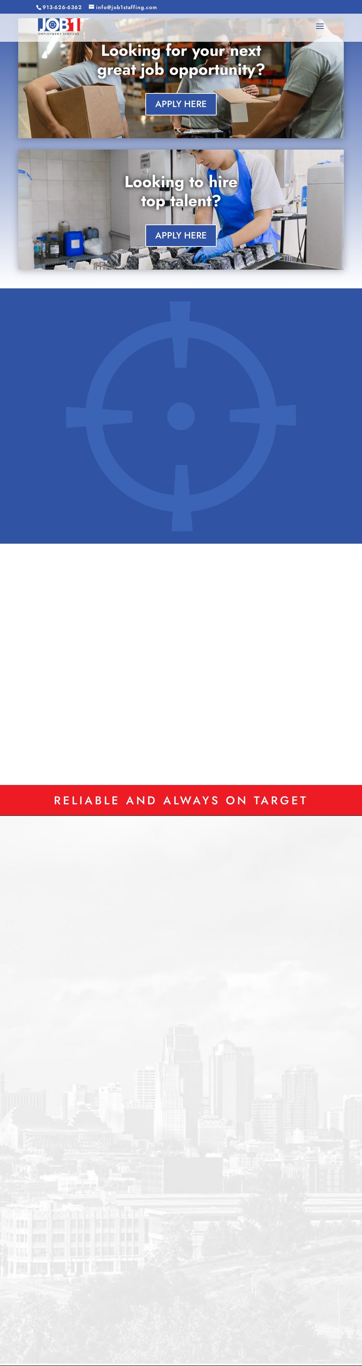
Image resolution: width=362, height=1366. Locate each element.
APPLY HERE (181, 104)
